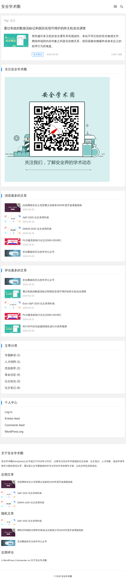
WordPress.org (14, 431)
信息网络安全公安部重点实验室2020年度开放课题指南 (52, 205)
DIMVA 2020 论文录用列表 (37, 228)
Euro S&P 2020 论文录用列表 (39, 303)
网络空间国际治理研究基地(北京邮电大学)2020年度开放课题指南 (50, 530)
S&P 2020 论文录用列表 (36, 217)
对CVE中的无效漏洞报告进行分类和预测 (45, 326)
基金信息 (10, 374)
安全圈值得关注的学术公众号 (38, 251)
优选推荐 (10, 368)
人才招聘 (10, 361)
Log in (8, 412)
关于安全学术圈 (39, 560)
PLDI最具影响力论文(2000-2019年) (42, 240)
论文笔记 (37, 54)
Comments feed (14, 425)
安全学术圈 (10, 6)
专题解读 (10, 355)
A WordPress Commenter (14, 560)
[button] (115, 7)
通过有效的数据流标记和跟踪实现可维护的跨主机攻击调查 (45, 28)
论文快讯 (10, 381)
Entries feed (12, 418)
